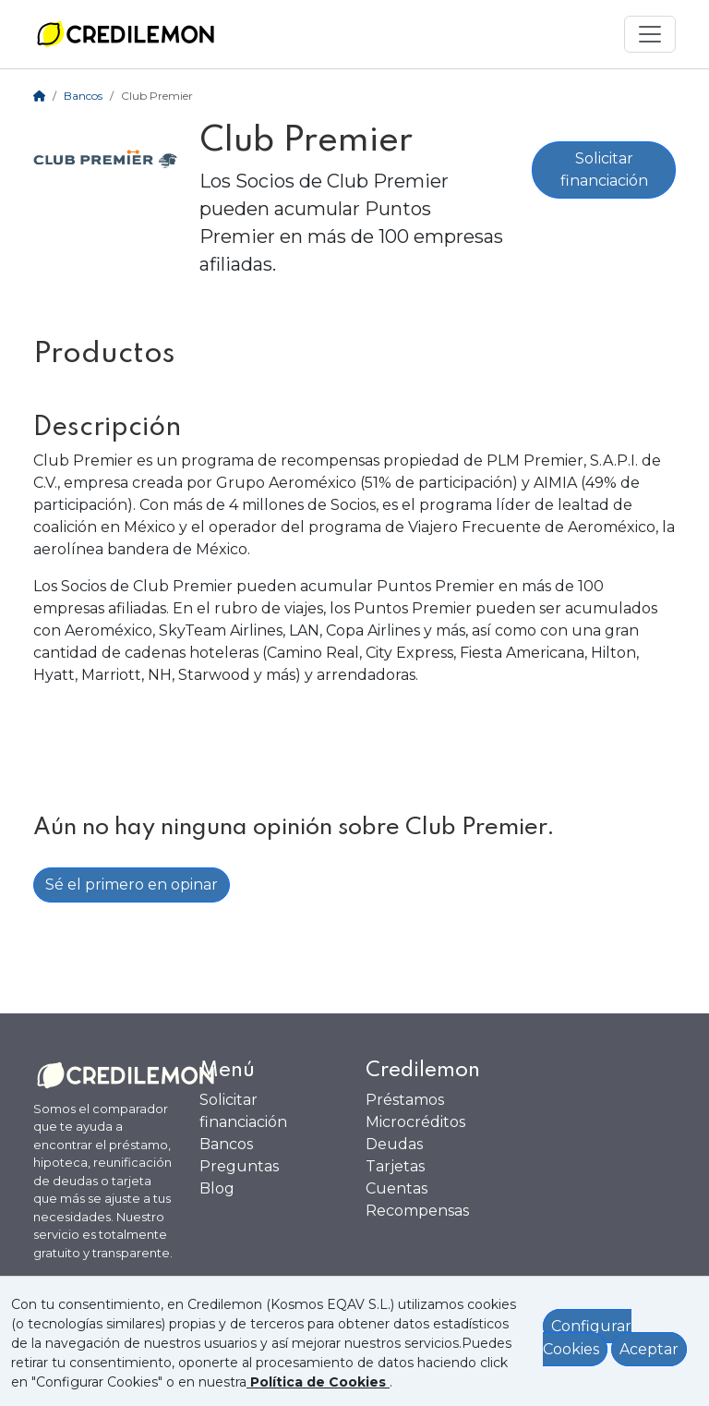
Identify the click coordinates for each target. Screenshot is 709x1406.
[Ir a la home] (125, 34)
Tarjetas (395, 1166)
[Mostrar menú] (650, 34)
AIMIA (555, 482)
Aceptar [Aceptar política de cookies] (649, 1349)
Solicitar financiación (604, 169)
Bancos (83, 96)
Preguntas (239, 1166)
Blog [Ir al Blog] (216, 1188)
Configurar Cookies (587, 1338)
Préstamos (405, 1100)
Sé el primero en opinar (131, 884)
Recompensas (417, 1210)
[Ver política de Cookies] (318, 1382)
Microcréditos (415, 1122)
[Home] (39, 96)
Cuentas (396, 1188)
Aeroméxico (312, 482)
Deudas (394, 1144)
